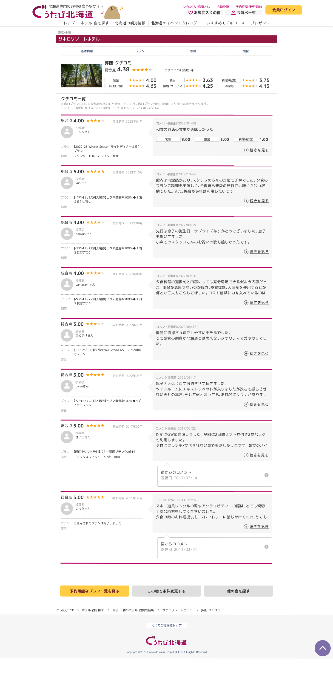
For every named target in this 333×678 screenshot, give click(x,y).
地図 (246, 70)
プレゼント (260, 23)
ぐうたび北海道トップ (167, 645)
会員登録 (223, 7)
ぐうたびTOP (65, 629)
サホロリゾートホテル (79, 58)
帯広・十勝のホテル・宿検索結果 (133, 629)
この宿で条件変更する (166, 610)
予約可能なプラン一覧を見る (94, 610)
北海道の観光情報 (130, 23)
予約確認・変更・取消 (249, 7)
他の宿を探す (238, 610)
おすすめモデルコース (226, 23)
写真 (193, 70)
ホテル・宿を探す (94, 23)
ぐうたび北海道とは (196, 7)
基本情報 (87, 70)
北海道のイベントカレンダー (176, 23)
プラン (139, 70)
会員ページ (243, 12)
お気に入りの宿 (204, 12)
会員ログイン (283, 10)
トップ (69, 23)
